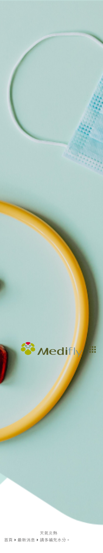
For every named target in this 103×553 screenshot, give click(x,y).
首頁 (8, 442)
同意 (73, 537)
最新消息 (26, 442)
